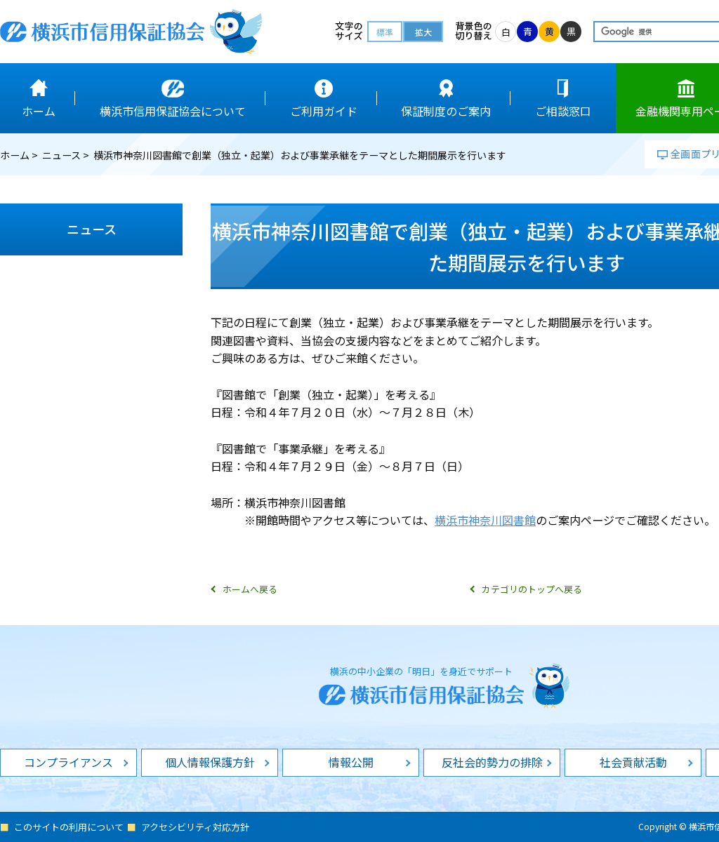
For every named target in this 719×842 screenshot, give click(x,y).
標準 (384, 32)
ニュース (61, 155)
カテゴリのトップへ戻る (532, 589)
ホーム (14, 155)
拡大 (423, 32)
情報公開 (351, 762)
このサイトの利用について (69, 827)
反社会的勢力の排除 (492, 762)
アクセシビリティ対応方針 (195, 827)
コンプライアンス (68, 762)
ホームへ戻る (250, 589)
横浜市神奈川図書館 (485, 520)
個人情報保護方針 (210, 762)
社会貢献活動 (633, 762)
